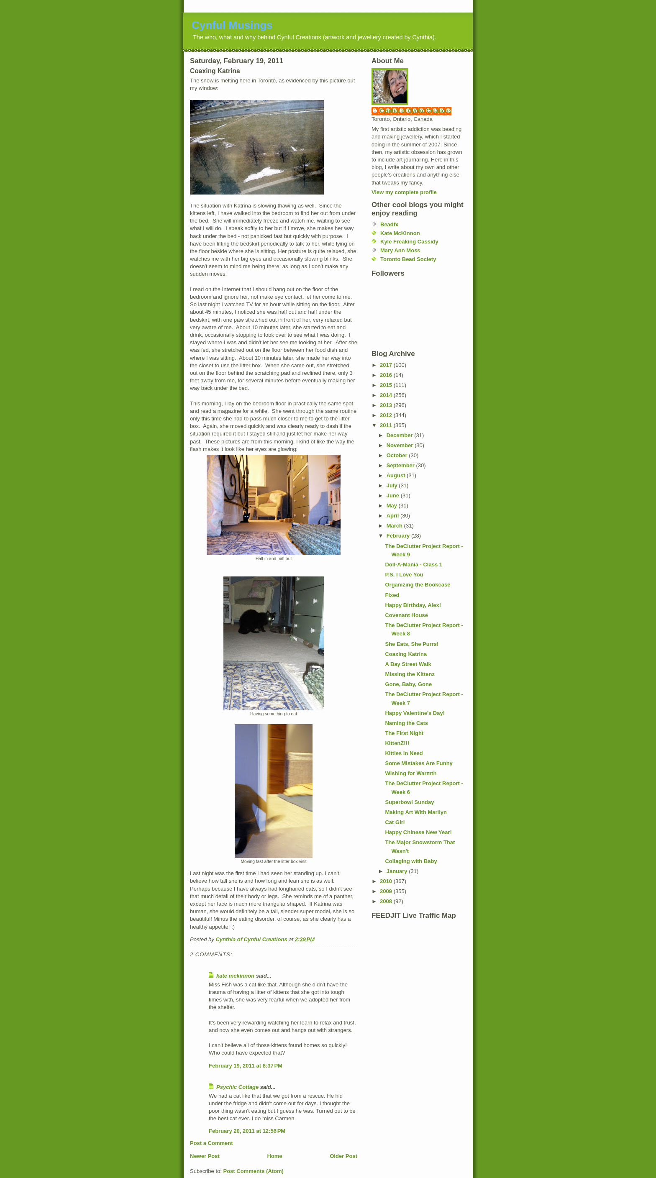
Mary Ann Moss (400, 250)
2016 (387, 375)
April (393, 515)
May (393, 505)
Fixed (392, 595)
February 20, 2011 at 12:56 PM (247, 1131)
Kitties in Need (404, 753)
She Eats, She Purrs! (411, 644)
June (394, 495)
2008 (387, 901)
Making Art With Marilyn (415, 812)
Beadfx (389, 224)
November (401, 445)
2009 (387, 891)
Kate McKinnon (400, 233)
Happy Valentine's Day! (415, 713)
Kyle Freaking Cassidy (409, 241)
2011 (387, 425)
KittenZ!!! (397, 743)
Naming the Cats (406, 723)
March (395, 525)
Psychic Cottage (237, 1087)
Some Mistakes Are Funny (418, 763)
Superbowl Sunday (409, 802)
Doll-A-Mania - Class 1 (413, 564)
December (400, 435)
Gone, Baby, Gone (408, 684)
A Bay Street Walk (408, 664)
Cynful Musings (232, 25)
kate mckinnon (235, 976)
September (401, 465)
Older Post (343, 1156)
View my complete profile (404, 192)
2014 (387, 395)
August (397, 475)
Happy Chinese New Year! (418, 832)
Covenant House (406, 615)
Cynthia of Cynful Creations (415, 111)
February (399, 536)
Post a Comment (211, 1143)
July (393, 485)
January (398, 871)
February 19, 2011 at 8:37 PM (245, 1066)
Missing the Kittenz (409, 674)
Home (274, 1156)
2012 (387, 415)
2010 (387, 881)
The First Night (404, 733)
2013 (387, 405)
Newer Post (205, 1156)
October (398, 455)
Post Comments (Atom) (253, 1171)
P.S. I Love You (404, 574)
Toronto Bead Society (408, 259)
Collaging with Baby (411, 861)
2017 (387, 365)
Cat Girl (395, 822)
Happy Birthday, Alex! (413, 605)
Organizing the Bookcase (417, 584)
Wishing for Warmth (410, 773)
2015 (387, 385)
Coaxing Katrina (406, 654)
